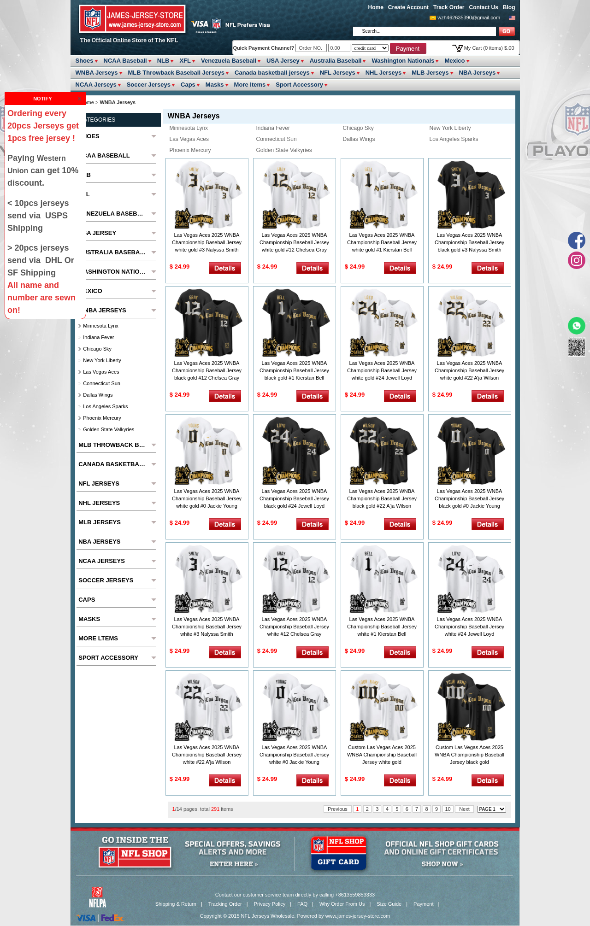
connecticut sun (276, 139)
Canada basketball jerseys (272, 72)
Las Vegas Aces (189, 139)
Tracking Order (225, 904)
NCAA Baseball (125, 60)
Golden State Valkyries (284, 150)
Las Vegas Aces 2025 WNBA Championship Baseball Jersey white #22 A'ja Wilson (207, 754)
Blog (509, 7)
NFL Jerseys (337, 72)
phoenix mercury (190, 150)
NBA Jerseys (477, 72)
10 (448, 809)
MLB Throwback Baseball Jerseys (176, 72)
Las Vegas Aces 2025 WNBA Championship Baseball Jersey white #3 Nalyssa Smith (207, 626)
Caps (188, 84)
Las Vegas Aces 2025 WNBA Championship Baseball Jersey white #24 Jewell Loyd (469, 626)
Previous (337, 809)
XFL (185, 60)
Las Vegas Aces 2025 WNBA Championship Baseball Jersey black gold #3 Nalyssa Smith (469, 242)
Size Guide (389, 904)
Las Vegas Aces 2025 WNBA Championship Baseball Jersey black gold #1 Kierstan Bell (294, 370)
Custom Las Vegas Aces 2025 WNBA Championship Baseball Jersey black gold (469, 754)
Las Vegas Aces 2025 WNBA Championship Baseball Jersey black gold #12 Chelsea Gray (207, 370)
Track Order (448, 7)
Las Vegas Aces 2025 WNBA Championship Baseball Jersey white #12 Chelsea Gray (294, 626)
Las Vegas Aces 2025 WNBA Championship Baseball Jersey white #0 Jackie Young (294, 754)
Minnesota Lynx (189, 128)
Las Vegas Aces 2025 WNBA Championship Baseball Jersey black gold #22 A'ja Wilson (382, 498)
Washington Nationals (403, 60)
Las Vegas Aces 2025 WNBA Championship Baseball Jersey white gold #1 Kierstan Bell (382, 242)
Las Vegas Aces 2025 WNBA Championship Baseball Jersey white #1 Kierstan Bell (382, 626)
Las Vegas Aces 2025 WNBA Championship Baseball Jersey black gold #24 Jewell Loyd (294, 498)
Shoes (85, 60)
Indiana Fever (273, 128)
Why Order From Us (342, 904)
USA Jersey (283, 60)
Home (376, 7)
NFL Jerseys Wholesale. (268, 916)
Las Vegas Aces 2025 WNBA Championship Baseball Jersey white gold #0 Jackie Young (207, 498)
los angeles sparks (454, 139)
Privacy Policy (269, 904)
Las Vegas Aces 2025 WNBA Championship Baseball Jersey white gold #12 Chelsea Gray (294, 242)
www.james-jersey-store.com (357, 916)
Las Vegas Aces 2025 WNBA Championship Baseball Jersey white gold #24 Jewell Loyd (382, 370)
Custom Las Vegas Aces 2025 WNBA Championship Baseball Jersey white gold (382, 754)
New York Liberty (450, 128)
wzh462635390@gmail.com (468, 17)
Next (464, 809)
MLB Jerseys (430, 72)
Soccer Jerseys (149, 84)
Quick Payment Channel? (264, 48)
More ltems (250, 84)
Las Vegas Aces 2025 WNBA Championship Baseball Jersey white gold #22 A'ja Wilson (469, 370)
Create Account (408, 7)
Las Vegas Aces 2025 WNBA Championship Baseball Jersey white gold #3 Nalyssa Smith (207, 242)
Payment (423, 904)
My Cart (489, 48)
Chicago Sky (358, 128)
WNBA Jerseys (97, 72)
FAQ (302, 904)
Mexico (454, 60)
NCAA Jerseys (96, 84)
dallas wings (359, 139)
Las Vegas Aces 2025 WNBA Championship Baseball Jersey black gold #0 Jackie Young (469, 498)
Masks (215, 84)
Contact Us (483, 7)
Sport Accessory (299, 84)
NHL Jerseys (384, 72)
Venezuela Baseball (228, 60)
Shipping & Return (175, 904)
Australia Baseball (336, 60)
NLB (163, 60)
